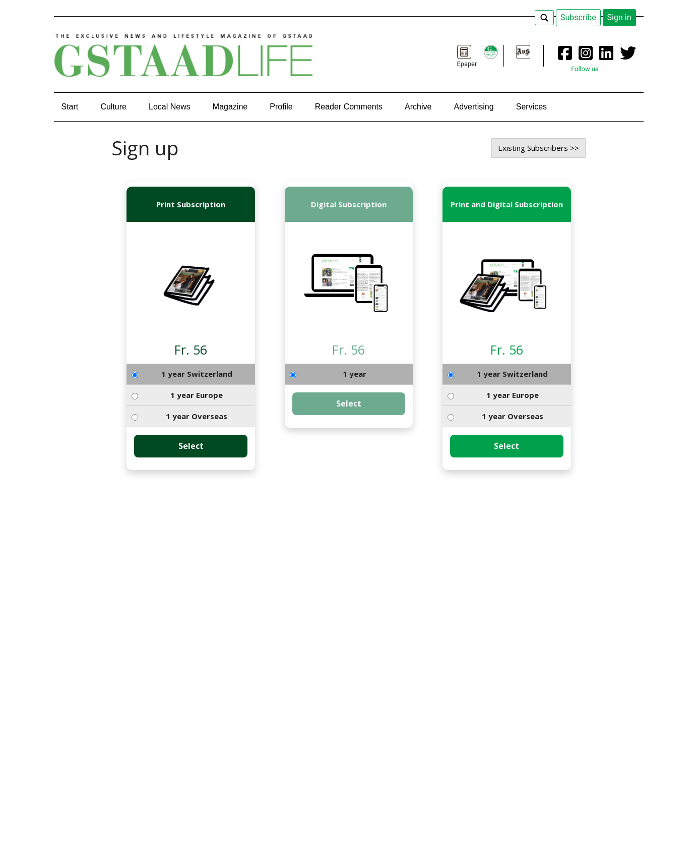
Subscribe (578, 17)
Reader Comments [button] (349, 106)
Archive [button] (418, 106)
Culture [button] (113, 106)
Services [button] (531, 106)
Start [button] (70, 106)
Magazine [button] (230, 106)
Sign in (619, 17)
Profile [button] (281, 106)
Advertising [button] (474, 106)
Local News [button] (170, 106)
